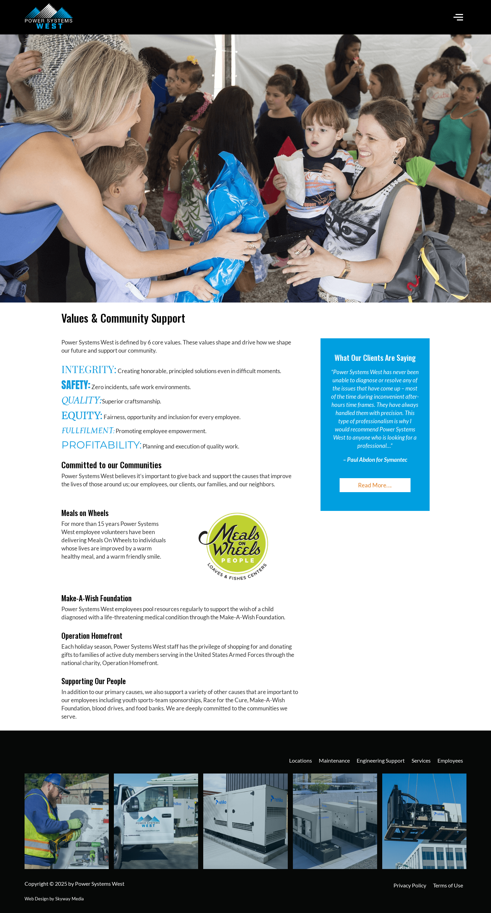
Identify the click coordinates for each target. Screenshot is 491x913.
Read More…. (375, 485)
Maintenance (334, 760)
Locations (300, 760)
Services (421, 760)
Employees (450, 760)
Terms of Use (448, 885)
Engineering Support (381, 760)
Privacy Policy (409, 885)
